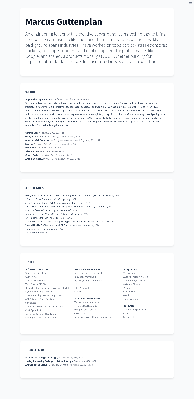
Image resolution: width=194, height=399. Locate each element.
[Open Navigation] (191, 4)
